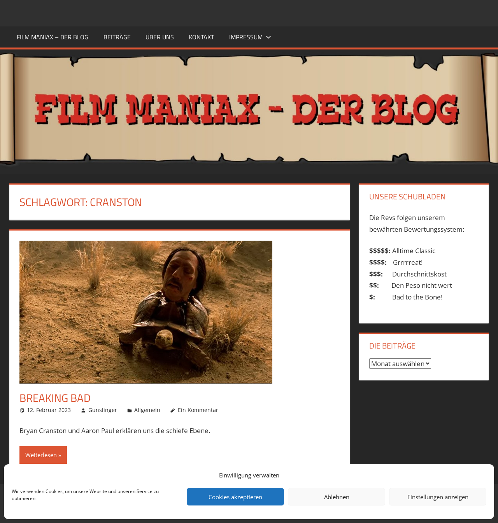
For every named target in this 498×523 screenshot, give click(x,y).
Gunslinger (102, 410)
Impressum (250, 37)
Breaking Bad (55, 397)
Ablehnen (336, 497)
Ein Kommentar (198, 410)
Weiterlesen (41, 455)
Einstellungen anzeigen (437, 497)
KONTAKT (201, 37)
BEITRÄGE (117, 37)
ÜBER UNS (160, 37)
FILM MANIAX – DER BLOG (52, 37)
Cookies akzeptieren (235, 497)
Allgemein (147, 410)
